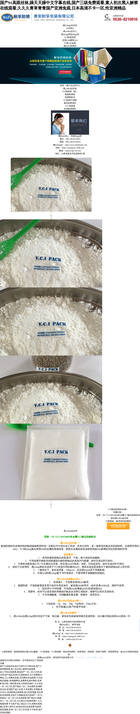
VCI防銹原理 (70, 37)
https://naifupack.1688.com (73, 148)
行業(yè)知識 (70, 43)
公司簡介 (70, 28)
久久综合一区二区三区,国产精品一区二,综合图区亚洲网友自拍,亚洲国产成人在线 (21, 686)
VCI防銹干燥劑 (70, 100)
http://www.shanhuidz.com (76, 145)
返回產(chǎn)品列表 (119, 518)
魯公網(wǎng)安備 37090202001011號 (70, 647)
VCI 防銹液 (70, 106)
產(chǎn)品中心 (70, 31)
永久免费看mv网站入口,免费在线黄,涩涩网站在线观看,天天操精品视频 (21, 678)
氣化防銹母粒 (70, 103)
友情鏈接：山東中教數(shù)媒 (89, 657)
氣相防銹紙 (70, 94)
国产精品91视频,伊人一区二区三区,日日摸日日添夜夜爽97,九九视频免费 (21, 701)
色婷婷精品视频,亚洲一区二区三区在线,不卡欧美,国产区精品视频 (21, 709)
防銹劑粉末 (70, 97)
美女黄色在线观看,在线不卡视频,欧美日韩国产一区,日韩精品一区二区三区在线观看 (21, 695)
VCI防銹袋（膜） (70, 91)
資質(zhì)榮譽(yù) (70, 40)
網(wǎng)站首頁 (70, 25)
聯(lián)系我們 (70, 46)
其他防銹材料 (70, 109)
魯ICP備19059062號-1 (68, 642)
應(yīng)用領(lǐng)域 (70, 34)
